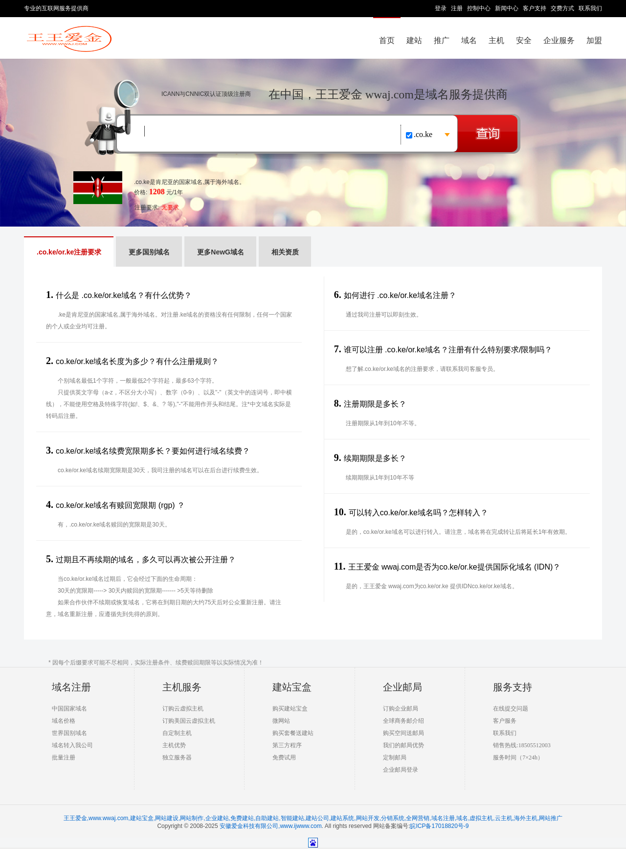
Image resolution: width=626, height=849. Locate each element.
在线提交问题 (510, 708)
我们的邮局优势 (403, 745)
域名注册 (71, 687)
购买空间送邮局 (403, 733)
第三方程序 (287, 745)
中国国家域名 (69, 708)
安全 (524, 40)
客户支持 (534, 8)
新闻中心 (506, 8)
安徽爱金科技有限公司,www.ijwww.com (271, 826)
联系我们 (590, 8)
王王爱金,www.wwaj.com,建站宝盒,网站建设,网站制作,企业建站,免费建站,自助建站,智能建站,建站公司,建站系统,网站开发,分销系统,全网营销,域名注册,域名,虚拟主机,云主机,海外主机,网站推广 (313, 818)
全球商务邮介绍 (403, 720)
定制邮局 (394, 757)
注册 (457, 8)
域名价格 (63, 720)
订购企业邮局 (400, 708)
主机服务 (181, 687)
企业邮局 (402, 687)
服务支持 (512, 687)
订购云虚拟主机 (182, 708)
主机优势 (174, 745)
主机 (496, 40)
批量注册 (63, 757)
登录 (441, 8)
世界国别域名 (69, 733)
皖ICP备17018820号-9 (439, 826)
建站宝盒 (292, 687)
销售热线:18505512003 (521, 745)
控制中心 (479, 8)
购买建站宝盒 (290, 708)
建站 (414, 40)
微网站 (281, 720)
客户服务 (504, 720)
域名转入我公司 (72, 745)
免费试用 (284, 757)
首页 (387, 40)
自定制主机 (177, 733)
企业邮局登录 (400, 769)
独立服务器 (177, 757)
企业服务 (559, 40)
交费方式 (562, 8)
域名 (469, 40)
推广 (441, 40)
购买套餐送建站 (292, 733)
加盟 (594, 40)
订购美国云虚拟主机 (188, 720)
